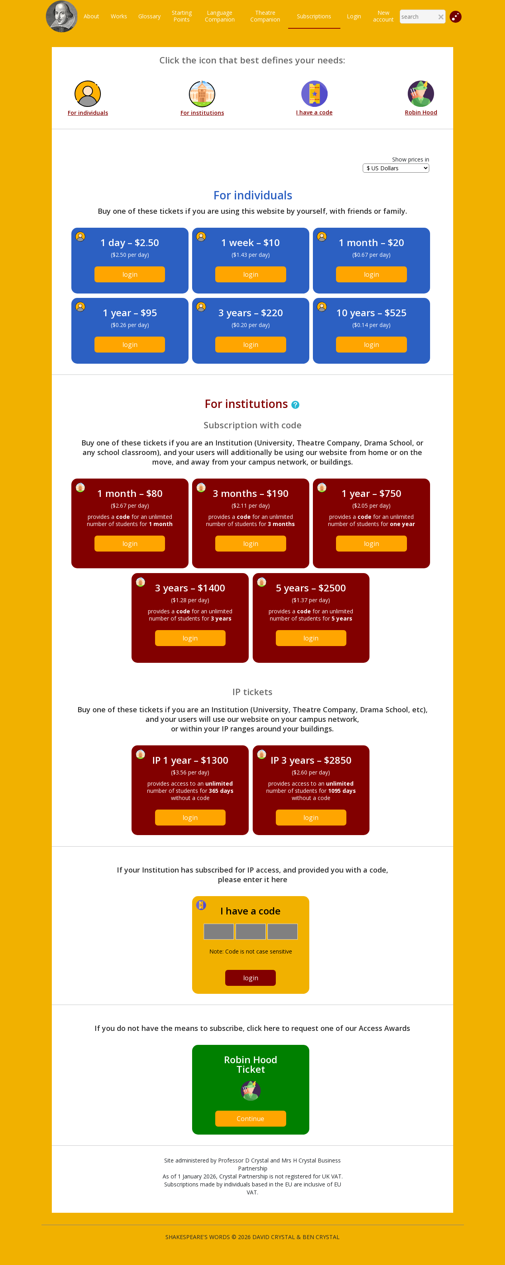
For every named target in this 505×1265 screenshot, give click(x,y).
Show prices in (410, 159)
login (130, 274)
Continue (250, 1118)
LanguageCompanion (220, 16)
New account (383, 16)
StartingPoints (182, 16)
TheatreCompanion (265, 16)
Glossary (149, 16)
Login (354, 16)
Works (119, 16)
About (91, 16)
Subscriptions (314, 16)
